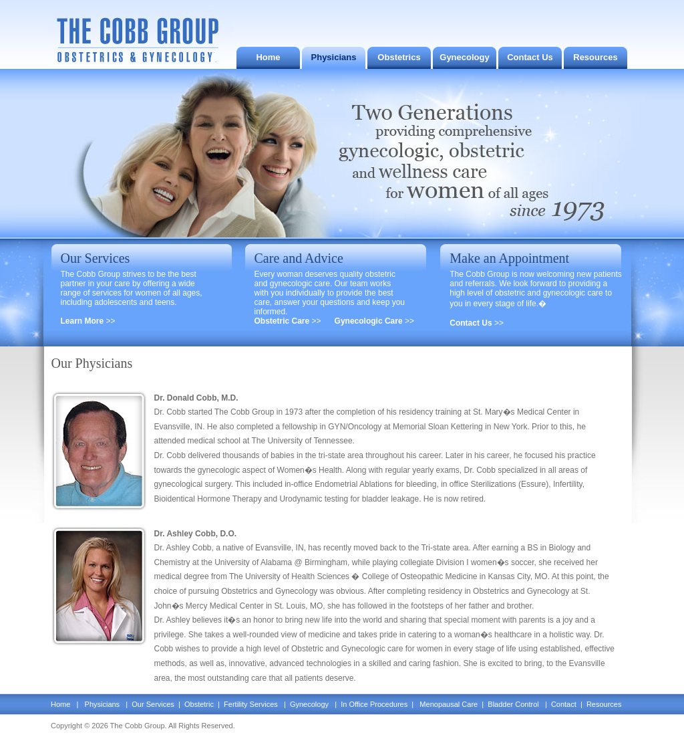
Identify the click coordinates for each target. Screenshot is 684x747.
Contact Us (530, 57)
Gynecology (464, 57)
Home (268, 57)
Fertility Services (251, 704)
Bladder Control (513, 704)
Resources (595, 57)
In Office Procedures (375, 704)
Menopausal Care (448, 704)
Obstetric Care (283, 321)
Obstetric (198, 704)
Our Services (154, 704)
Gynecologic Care (370, 321)
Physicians (334, 57)
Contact (563, 704)
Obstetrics (398, 57)
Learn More (83, 321)
